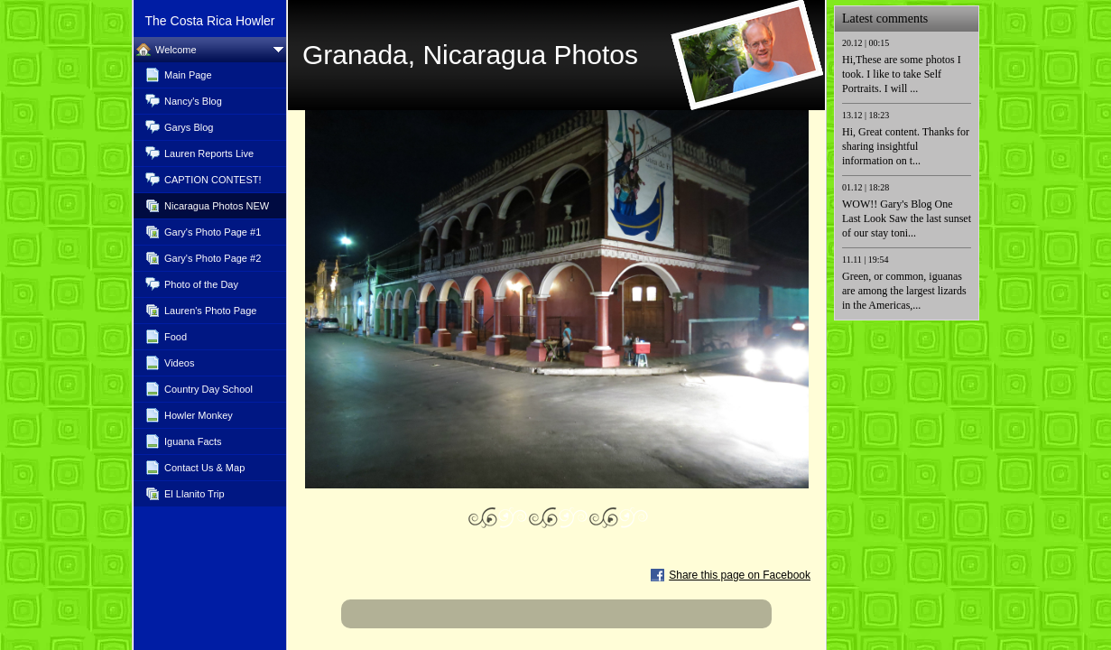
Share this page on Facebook (739, 575)
